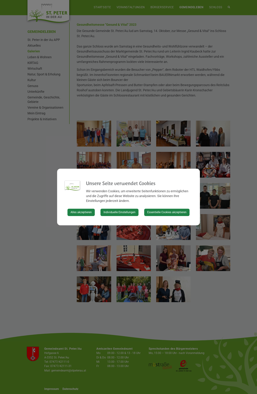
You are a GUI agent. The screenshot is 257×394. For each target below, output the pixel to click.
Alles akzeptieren (81, 212)
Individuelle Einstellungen (119, 212)
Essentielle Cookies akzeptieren (167, 212)
